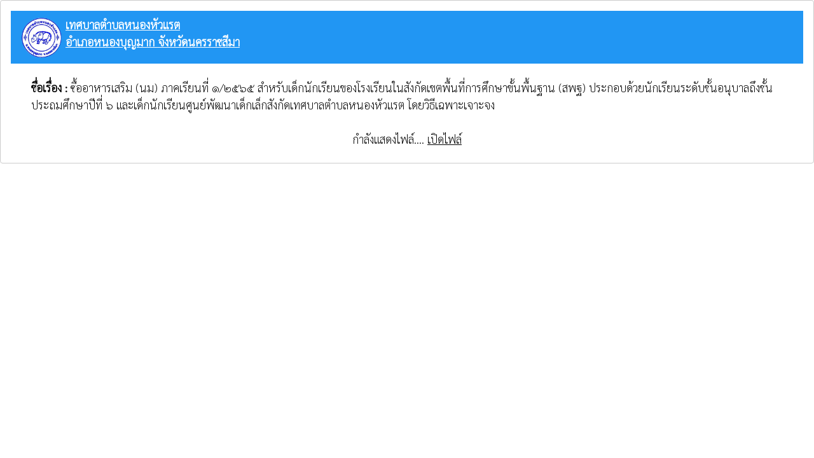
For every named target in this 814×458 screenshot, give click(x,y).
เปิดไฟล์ (444, 139)
